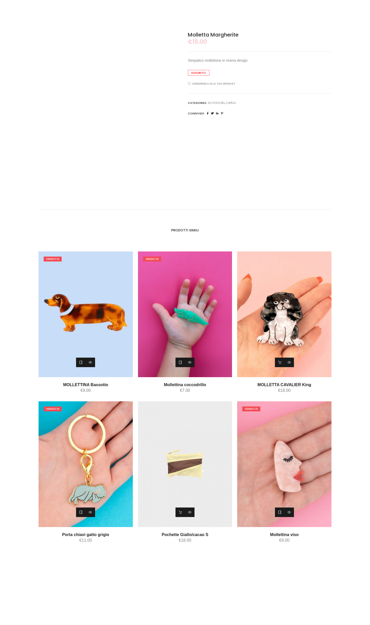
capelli (231, 103)
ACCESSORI (216, 103)
